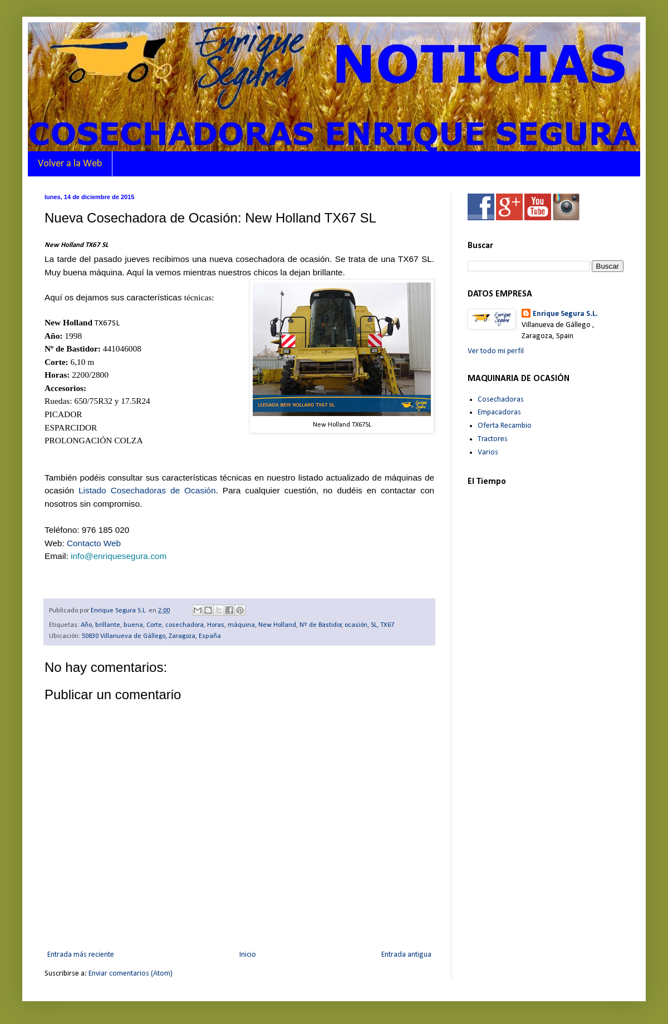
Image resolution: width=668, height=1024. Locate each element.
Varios (488, 452)
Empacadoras (499, 412)
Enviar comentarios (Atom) (131, 973)
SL (374, 625)
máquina (241, 625)
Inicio (247, 955)
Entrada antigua (406, 955)
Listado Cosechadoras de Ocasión (146, 490)
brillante (107, 625)
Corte (154, 625)
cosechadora (184, 625)
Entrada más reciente (80, 955)
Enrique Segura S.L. (565, 314)
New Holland (277, 625)
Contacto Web (94, 543)
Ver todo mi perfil (496, 351)
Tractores (493, 439)
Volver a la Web (70, 164)
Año (86, 625)
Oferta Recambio (505, 426)
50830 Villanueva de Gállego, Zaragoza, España (151, 636)
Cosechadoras (501, 399)
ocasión (356, 625)
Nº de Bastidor (320, 625)
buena (133, 625)
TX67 (387, 625)
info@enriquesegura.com (118, 556)
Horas (215, 625)
